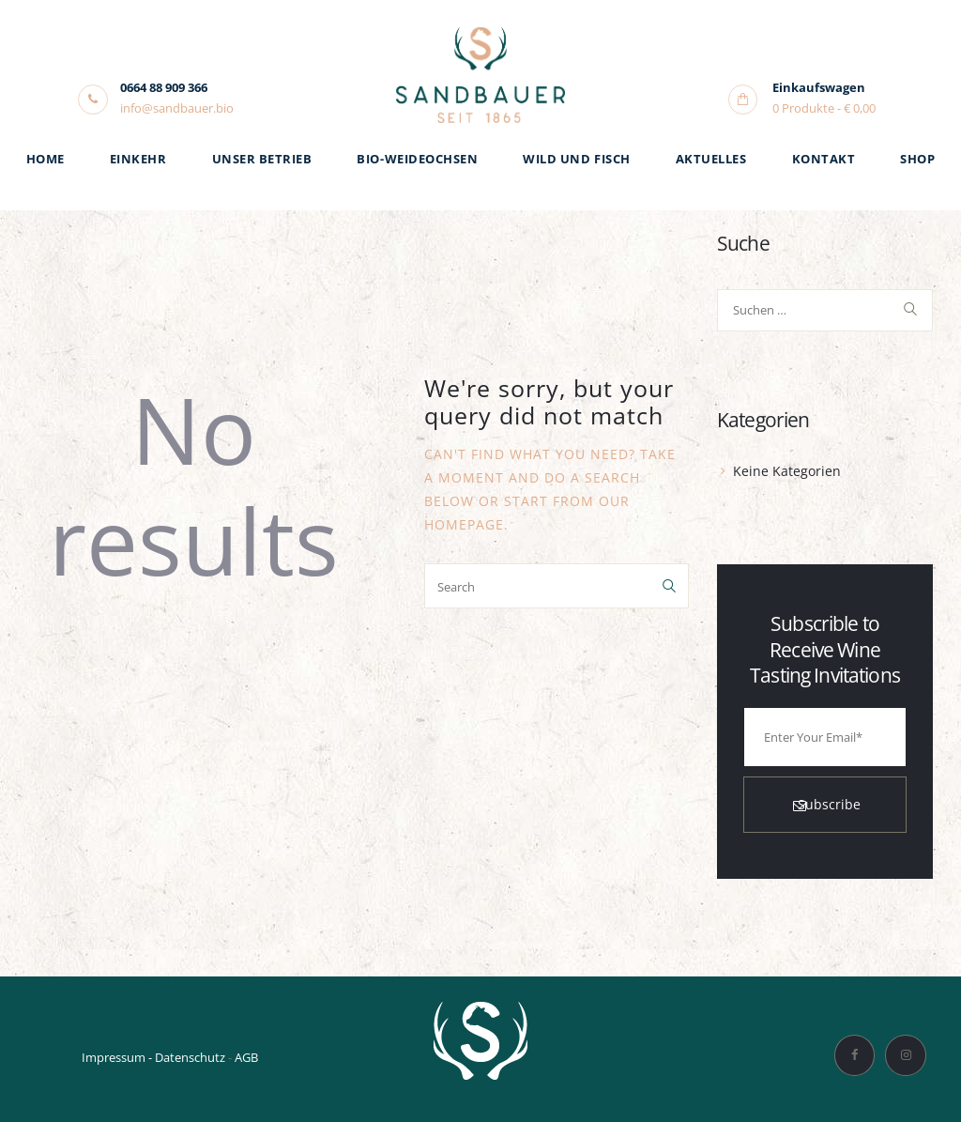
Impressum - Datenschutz (153, 1057)
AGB (246, 1057)
